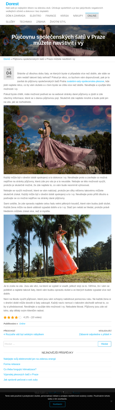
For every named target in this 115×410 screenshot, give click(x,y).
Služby (10, 30)
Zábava (40, 30)
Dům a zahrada (15, 19)
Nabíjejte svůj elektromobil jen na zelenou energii (30, 371)
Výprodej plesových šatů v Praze (21, 386)
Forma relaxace (12, 376)
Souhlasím (57, 404)
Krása (65, 19)
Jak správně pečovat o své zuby (21, 391)
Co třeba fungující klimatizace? (20, 381)
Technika (26, 30)
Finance (51, 19)
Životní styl (58, 30)
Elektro (35, 19)
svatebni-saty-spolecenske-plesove (85, 93)
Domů (7, 71)
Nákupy (78, 19)
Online (92, 19)
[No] (111, 401)
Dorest (12, 3)
